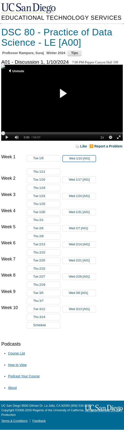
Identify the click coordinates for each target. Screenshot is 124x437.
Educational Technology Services (61, 17)
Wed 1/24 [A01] (82, 196)
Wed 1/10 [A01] (82, 159)
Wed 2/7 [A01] (82, 228)
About (12, 388)
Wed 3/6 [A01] (82, 293)
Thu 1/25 (46, 204)
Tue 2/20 (46, 261)
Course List (16, 353)
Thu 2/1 (46, 220)
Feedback (39, 421)
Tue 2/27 (46, 277)
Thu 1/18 (46, 188)
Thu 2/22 (46, 269)
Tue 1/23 (46, 196)
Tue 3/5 (46, 293)
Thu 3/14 (46, 317)
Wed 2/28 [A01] (82, 277)
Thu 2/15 (46, 253)
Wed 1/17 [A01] (82, 180)
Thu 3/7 (46, 301)
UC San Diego (29, 8)
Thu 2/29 (46, 285)
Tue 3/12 (46, 309)
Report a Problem (108, 146)
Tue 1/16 (46, 180)
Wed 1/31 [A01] (82, 212)
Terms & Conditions (14, 421)
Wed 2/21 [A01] (82, 261)
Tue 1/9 (46, 158)
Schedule (39, 325)
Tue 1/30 (46, 212)
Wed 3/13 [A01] (82, 309)
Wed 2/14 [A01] (82, 244)
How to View (17, 365)
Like (83, 146)
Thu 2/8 (46, 236)
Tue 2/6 (46, 228)
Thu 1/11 (46, 172)
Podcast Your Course (24, 376)
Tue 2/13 (46, 244)
